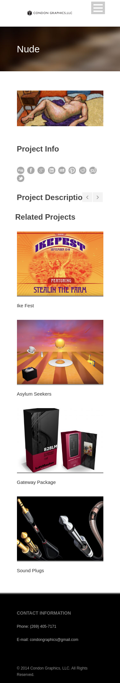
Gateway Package (36, 482)
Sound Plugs (30, 570)
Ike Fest (25, 305)
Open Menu (98, 8)
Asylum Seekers (34, 394)
